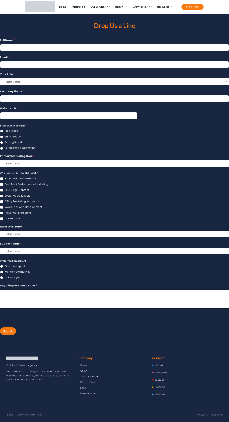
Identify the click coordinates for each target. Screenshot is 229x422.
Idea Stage (11, 131)
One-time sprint (15, 266)
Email (4, 57)
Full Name (7, 40)
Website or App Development (23, 207)
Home (62, 6)
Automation (78, 6)
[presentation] (24, 324)
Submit (8, 331)
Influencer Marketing (18, 213)
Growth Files (142, 6)
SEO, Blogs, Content (17, 190)
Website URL (9, 108)
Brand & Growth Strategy (21, 178)
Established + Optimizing (20, 148)
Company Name (12, 91)
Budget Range (10, 243)
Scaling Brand (13, 142)
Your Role (7, 74)
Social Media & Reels (17, 196)
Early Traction (13, 136)
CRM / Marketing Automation (23, 201)
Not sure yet (12, 277)
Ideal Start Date (12, 226)
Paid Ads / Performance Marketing (26, 184)
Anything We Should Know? (18, 285)
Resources (166, 6)
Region (121, 6)
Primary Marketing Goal (17, 156)
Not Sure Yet (12, 218)
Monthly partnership (18, 272)
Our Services (100, 6)
